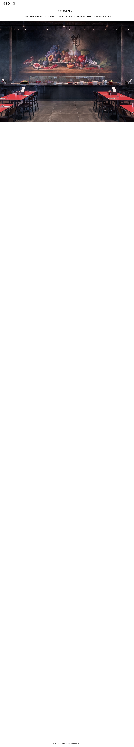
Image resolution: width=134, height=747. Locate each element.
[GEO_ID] (9, 3)
